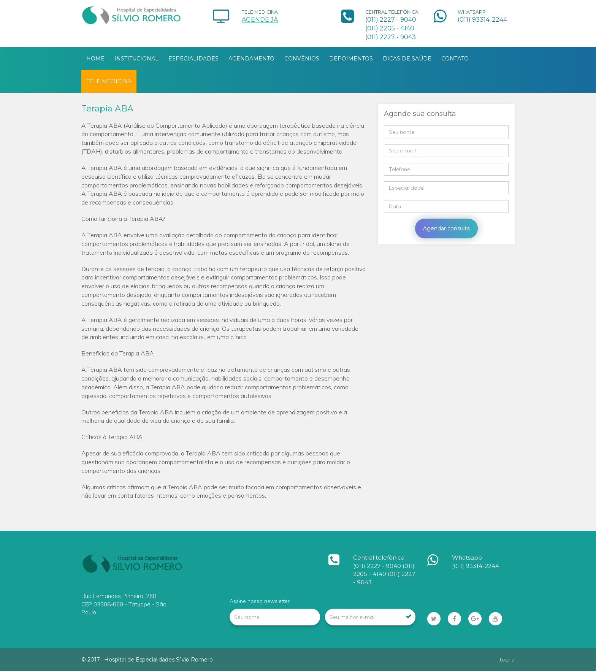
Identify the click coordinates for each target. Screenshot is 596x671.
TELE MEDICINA (109, 81)
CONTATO (455, 58)
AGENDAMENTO (251, 58)
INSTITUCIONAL (136, 58)
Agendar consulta (446, 228)
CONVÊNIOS (301, 58)
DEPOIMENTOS (351, 58)
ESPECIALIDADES (193, 58)
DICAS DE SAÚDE (407, 58)
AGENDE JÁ (260, 19)
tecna (507, 659)
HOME (95, 58)
